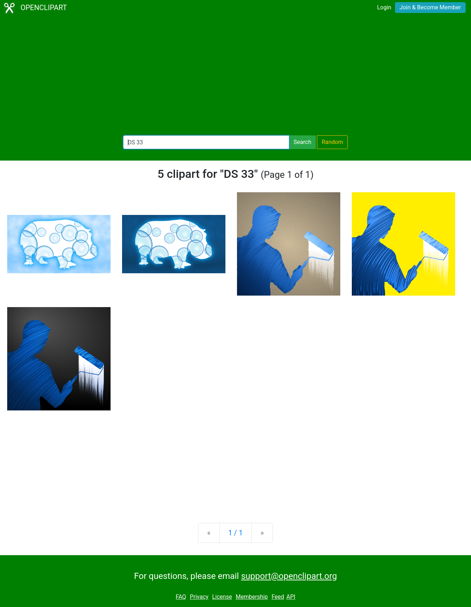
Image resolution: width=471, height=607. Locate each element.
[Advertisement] (235, 75)
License (222, 596)
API (290, 596)
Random (332, 142)
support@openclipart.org (289, 576)
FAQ (181, 596)
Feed (278, 596)
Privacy (199, 596)
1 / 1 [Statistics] (235, 533)
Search (302, 142)
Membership (252, 596)
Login (384, 7)
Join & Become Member (430, 7)
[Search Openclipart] (206, 142)
